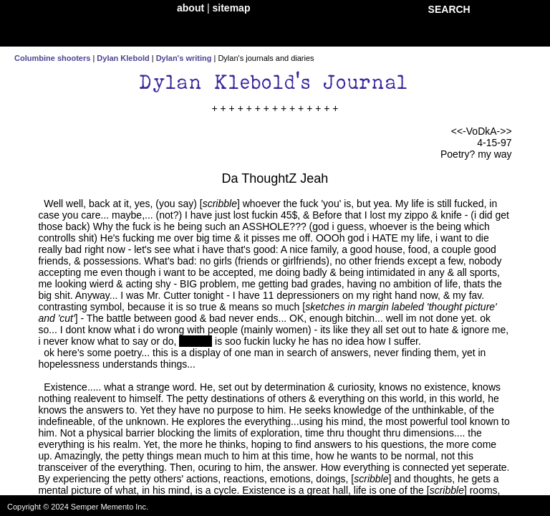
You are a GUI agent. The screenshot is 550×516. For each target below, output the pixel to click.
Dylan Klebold (123, 58)
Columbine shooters (52, 58)
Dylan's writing (184, 58)
